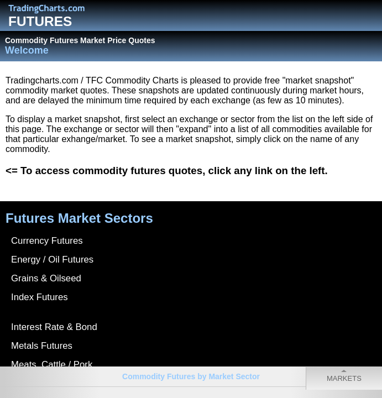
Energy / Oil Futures (52, 259)
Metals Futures (41, 346)
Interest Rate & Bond (54, 327)
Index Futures (39, 297)
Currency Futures (47, 240)
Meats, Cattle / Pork (51, 364)
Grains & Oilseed (46, 278)
